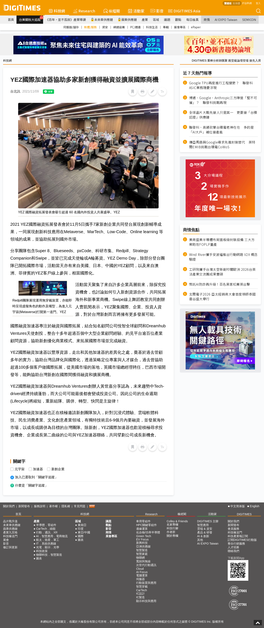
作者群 (171, 532)
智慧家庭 (142, 554)
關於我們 (9, 506)
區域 (156, 19)
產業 (145, 19)
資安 (105, 27)
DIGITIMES (244, 514)
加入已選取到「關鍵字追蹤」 (36, 477)
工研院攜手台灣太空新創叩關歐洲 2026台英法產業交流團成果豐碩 (222, 272)
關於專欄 (172, 535)
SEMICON (249, 19)
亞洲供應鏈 (143, 546)
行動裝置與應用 (146, 582)
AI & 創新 (203, 536)
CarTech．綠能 (45, 528)
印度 (81, 528)
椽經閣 (112, 10)
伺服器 (140, 579)
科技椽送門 (10, 536)
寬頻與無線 (143, 561)
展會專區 (180, 27)
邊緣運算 (142, 528)
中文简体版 (237, 506)
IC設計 (140, 593)
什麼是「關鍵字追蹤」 (31, 485)
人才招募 (233, 547)
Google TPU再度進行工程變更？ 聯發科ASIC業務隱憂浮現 (221, 85)
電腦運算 (142, 575)
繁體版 (228, 3)
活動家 (136, 10)
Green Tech (143, 536)
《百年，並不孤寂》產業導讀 (66, 19)
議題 (167, 19)
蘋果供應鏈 (127, 19)
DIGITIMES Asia (184, 10)
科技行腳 (172, 528)
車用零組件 (143, 521)
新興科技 (142, 542)
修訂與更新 (10, 547)
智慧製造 (142, 550)
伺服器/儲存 (71, 27)
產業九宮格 (10, 532)
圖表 (39, 558)
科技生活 (152, 27)
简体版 (236, 3)
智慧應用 (203, 525)
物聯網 (140, 557)
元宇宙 (20, 469)
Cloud (140, 568)
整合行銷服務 (236, 543)
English (254, 506)
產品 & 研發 (204, 532)
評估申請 (247, 3)
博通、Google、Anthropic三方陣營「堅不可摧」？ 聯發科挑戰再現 (223, 100)
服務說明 (39, 506)
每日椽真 (192, 19)
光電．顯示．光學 (47, 547)
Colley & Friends (177, 521)
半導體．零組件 (46, 525)
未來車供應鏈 (102, 19)
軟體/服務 (90, 27)
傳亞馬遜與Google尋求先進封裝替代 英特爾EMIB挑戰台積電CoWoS (222, 144)
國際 (81, 536)
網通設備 (119, 27)
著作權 (53, 506)
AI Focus (141, 572)
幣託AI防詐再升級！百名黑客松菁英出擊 (219, 284)
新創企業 (58, 469)
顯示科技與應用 (146, 601)
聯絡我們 (233, 551)
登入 (258, 3)
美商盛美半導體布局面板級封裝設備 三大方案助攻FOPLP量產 (222, 242)
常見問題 (79, 506)
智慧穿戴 (142, 586)
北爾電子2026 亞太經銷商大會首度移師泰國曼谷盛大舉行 (222, 296)
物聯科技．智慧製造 (49, 554)
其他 (200, 539)
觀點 (178, 19)
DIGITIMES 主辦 (207, 521)
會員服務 (233, 528)
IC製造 (140, 597)
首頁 (11, 19)
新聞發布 (24, 506)
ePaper (196, 27)
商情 (207, 19)
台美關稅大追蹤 (31, 18)
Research (84, 10)
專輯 (166, 27)
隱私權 (65, 506)
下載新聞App (236, 558)
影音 (156, 10)
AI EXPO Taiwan (226, 19)
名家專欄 (172, 524)
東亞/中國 (84, 532)
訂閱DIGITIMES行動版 (242, 539)
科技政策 (42, 551)
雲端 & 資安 (204, 528)
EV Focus (142, 539)
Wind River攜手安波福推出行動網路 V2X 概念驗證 (223, 257)
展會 (6, 539)
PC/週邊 (135, 27)
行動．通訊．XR (46, 532)
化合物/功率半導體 (148, 532)
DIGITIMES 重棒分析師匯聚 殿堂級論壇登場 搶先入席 (226, 60)
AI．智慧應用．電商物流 (51, 536)
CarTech (141, 590)
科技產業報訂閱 (238, 536)
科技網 (57, 10)
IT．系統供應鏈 (46, 543)
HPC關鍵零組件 (146, 525)
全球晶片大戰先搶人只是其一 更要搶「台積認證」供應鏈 (223, 115)
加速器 (38, 469)
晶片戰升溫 (10, 521)
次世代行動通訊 (146, 565)
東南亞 (82, 525)
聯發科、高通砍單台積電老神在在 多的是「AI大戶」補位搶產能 (221, 129)
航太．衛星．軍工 (47, 539)
